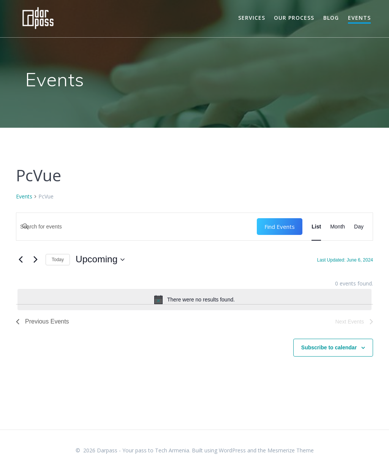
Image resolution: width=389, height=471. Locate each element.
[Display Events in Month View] (337, 226)
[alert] (194, 299)
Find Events (279, 226)
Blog (331, 17)
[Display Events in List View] (316, 226)
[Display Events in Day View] (359, 226)
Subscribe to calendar (329, 347)
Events (359, 17)
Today (58, 259)
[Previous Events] (20, 259)
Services (251, 17)
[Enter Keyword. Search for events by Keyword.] (136, 226)
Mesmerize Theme (290, 450)
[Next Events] (35, 259)
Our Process (294, 17)
